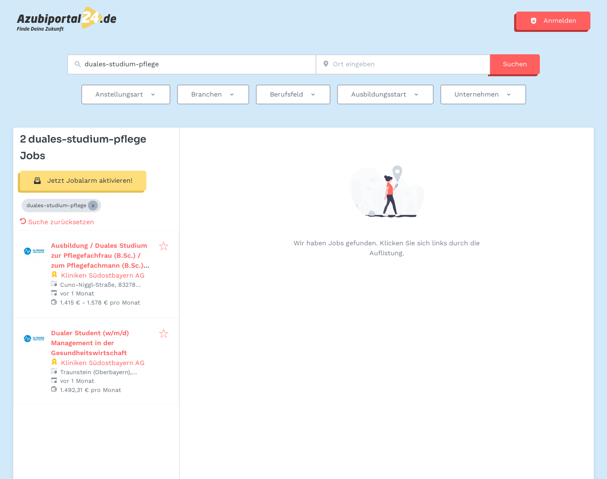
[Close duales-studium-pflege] (93, 205)
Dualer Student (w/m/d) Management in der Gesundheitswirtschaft (90, 343)
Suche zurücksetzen (57, 222)
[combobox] (191, 64)
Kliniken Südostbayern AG (103, 275)
